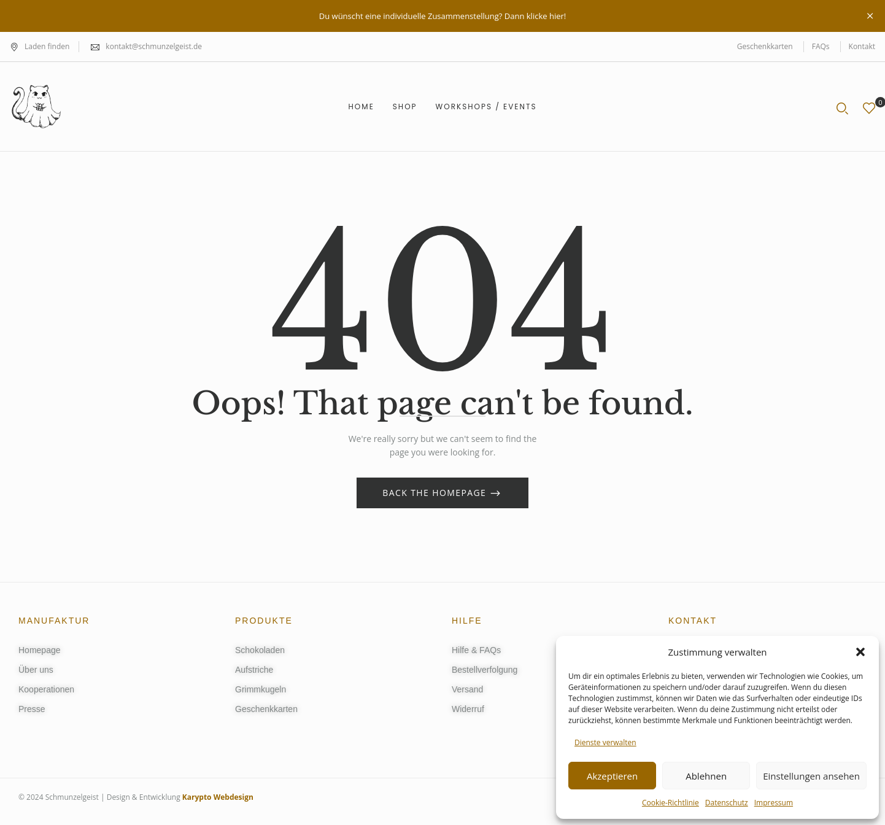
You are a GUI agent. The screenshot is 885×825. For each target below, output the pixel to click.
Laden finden (39, 46)
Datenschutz (726, 802)
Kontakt (862, 46)
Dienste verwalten (605, 742)
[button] (860, 652)
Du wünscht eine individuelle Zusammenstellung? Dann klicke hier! (442, 15)
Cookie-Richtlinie (670, 802)
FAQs (821, 46)
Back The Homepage (435, 492)
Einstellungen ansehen (811, 776)
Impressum (773, 802)
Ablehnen (706, 776)
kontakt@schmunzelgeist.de (154, 46)
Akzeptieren (612, 776)
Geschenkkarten (765, 46)
